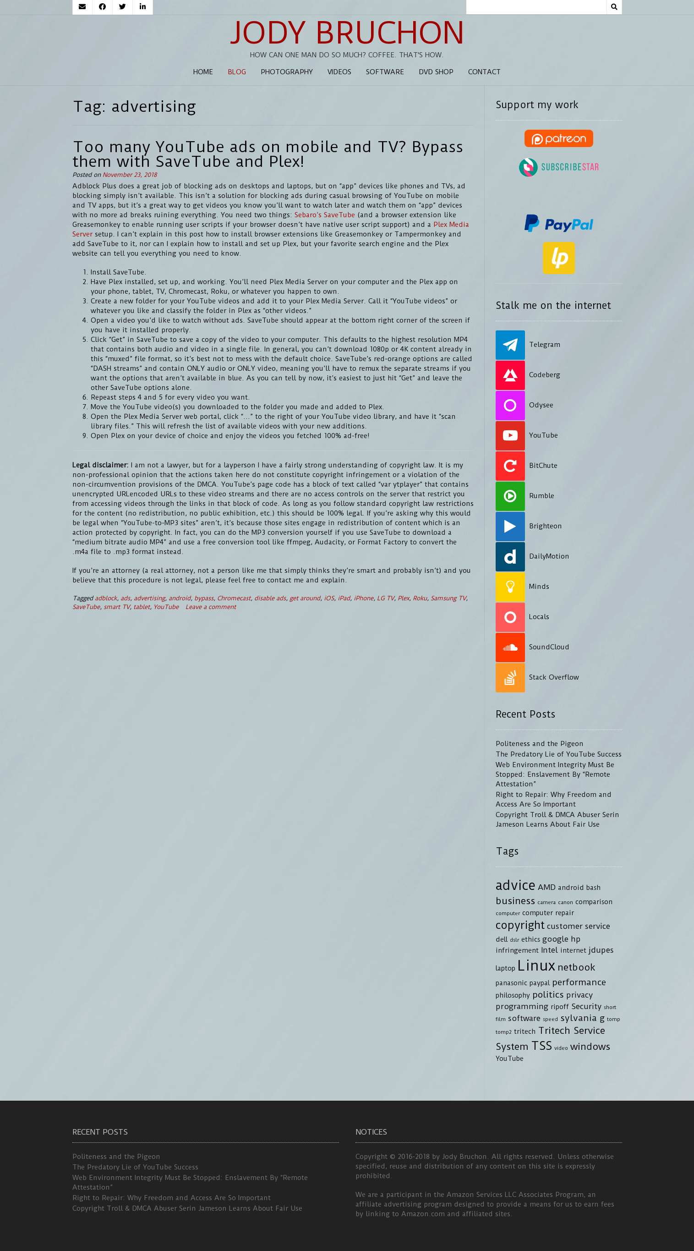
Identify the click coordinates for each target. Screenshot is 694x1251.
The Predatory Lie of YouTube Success (559, 754)
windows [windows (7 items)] (590, 1046)
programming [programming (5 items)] (522, 1006)
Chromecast (234, 598)
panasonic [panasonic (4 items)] (511, 983)
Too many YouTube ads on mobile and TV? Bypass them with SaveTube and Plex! (267, 153)
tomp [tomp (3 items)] (613, 1019)
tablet (141, 607)
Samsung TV (448, 598)
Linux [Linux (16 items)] (536, 965)
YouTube (166, 607)
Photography (287, 72)
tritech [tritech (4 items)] (525, 1032)
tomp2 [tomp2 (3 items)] (504, 1032)
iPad (344, 598)
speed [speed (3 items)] (550, 1019)
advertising (149, 598)
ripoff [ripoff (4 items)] (560, 1007)
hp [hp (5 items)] (576, 939)
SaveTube (86, 607)
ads (125, 598)
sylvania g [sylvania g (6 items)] (582, 1018)
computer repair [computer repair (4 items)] (548, 913)
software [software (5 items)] (524, 1018)
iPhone (363, 598)
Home (203, 72)
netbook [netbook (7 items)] (576, 967)
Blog (237, 72)
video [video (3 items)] (561, 1048)
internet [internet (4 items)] (573, 951)
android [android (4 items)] (571, 888)
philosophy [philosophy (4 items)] (513, 995)
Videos (339, 72)
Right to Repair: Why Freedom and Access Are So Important (171, 1198)
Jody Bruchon (347, 33)
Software (385, 72)
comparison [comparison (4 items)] (593, 902)
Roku (420, 598)
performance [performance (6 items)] (579, 982)
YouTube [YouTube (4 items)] (510, 1059)
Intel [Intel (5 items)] (549, 950)
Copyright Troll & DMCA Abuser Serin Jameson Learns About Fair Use (187, 1208)
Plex (403, 598)
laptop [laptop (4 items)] (505, 968)
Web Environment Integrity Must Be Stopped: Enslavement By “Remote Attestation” (555, 774)
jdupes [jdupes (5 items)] (601, 950)
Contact (484, 72)
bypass (203, 598)
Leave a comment (211, 607)
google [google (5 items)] (555, 939)
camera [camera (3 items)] (546, 902)
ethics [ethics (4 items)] (530, 940)
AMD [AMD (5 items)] (547, 887)
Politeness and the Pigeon (540, 744)
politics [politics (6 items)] (548, 994)
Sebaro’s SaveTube (325, 215)
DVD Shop (436, 72)
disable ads (270, 598)
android (180, 598)
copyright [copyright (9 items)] (520, 925)
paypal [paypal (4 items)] (540, 983)
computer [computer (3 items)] (508, 913)
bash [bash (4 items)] (593, 888)
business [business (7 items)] (515, 900)
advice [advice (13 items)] (516, 885)
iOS (329, 598)
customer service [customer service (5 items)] (578, 926)
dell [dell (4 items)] (502, 940)
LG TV (385, 598)
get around (305, 598)
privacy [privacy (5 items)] (579, 994)
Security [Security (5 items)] (586, 1006)
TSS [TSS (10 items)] (541, 1046)
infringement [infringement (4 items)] (517, 951)
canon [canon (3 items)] (565, 902)
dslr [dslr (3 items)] (514, 940)
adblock (106, 598)
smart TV (117, 607)
